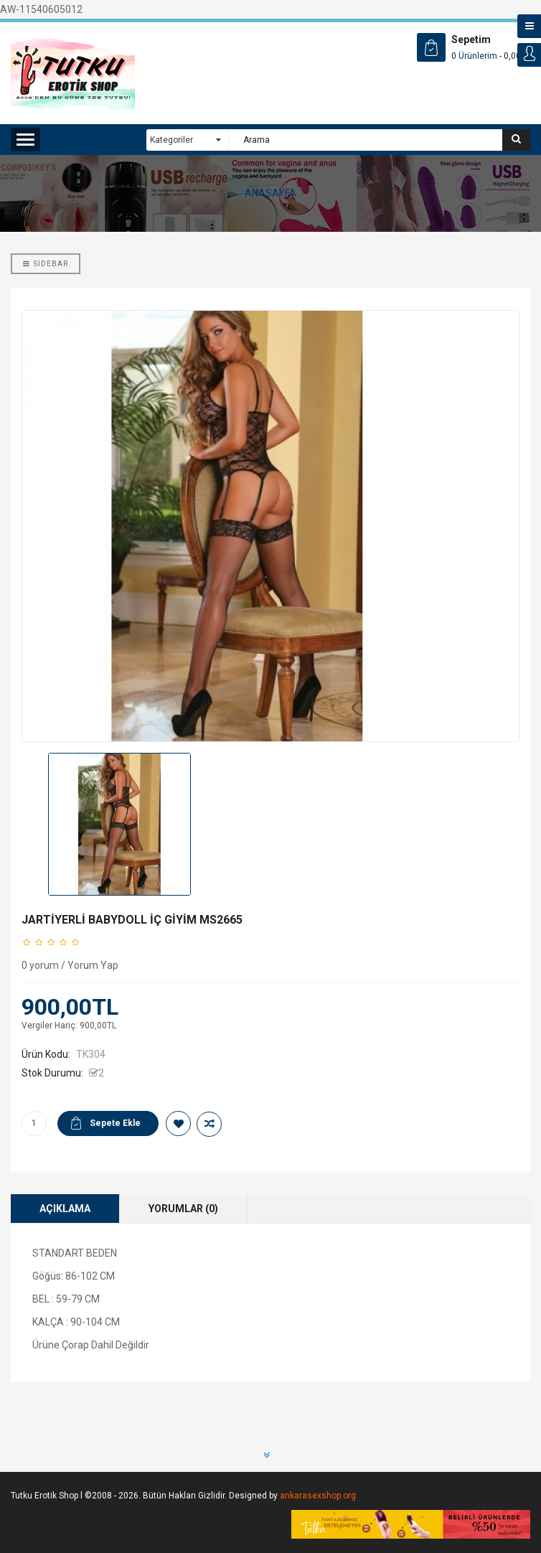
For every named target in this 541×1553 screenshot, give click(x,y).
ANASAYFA (270, 193)
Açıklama (64, 1208)
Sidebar (45, 264)
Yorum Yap (92, 965)
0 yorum (40, 965)
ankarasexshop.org (318, 1496)
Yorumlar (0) (183, 1208)
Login (529, 55)
